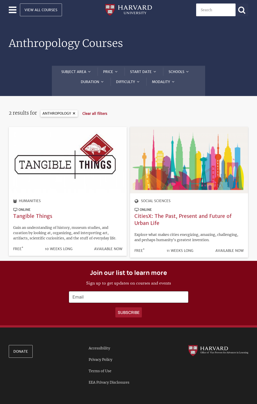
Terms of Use (100, 366)
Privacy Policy (100, 355)
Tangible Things (32, 211)
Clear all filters (94, 109)
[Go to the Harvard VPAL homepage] (218, 346)
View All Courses (41, 10)
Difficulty (125, 82)
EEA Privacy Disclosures (109, 378)
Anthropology (56, 109)
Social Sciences (156, 196)
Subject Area (73, 71)
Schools (176, 71)
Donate (20, 347)
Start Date (141, 71)
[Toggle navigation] (12, 10)
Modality (161, 82)
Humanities (30, 196)
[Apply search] (242, 10)
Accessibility (99, 344)
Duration (90, 82)
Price (108, 71)
